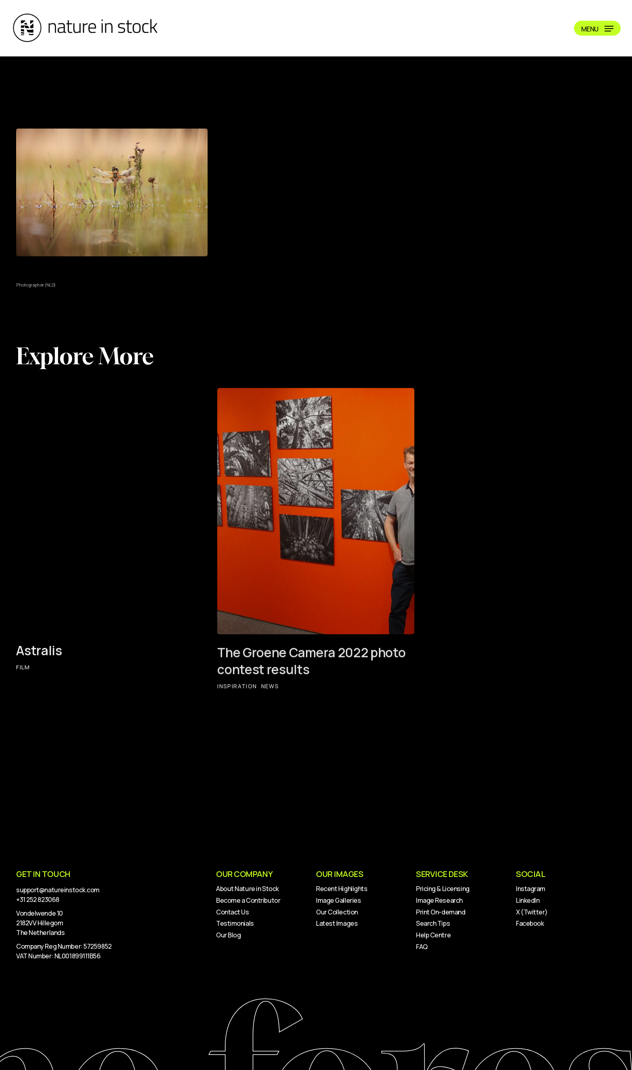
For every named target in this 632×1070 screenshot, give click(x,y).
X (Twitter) (531, 912)
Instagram (530, 888)
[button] (597, 28)
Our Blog (228, 935)
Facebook (530, 923)
